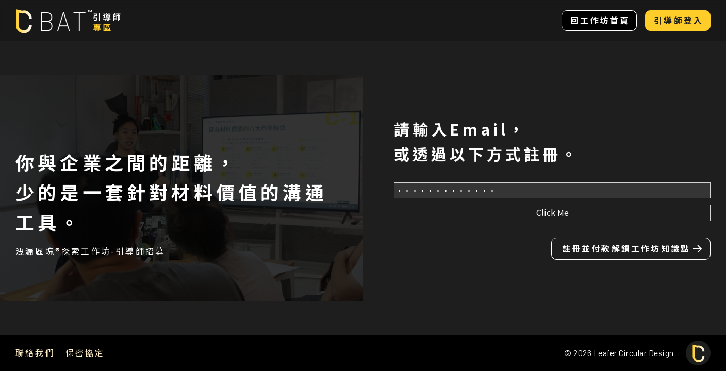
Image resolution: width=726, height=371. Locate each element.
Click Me (552, 212)
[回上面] (698, 353)
